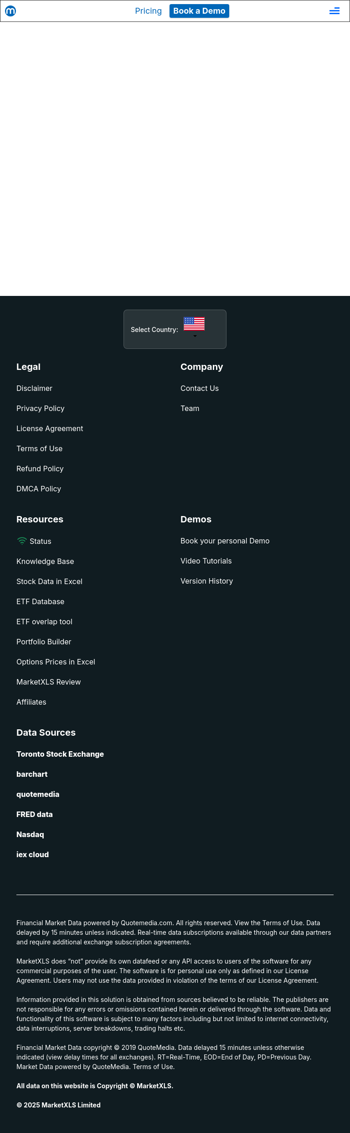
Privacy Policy (40, 408)
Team (190, 408)
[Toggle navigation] (334, 11)
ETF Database (40, 601)
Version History (206, 580)
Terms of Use (39, 448)
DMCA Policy (38, 488)
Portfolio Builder (44, 641)
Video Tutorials (206, 560)
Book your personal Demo (225, 540)
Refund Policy (40, 468)
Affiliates (31, 701)
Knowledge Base (45, 561)
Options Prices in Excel (55, 661)
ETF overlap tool (44, 621)
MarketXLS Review (48, 681)
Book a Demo (199, 11)
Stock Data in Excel (49, 581)
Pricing (148, 11)
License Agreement (49, 428)
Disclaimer (34, 388)
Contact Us (199, 388)
